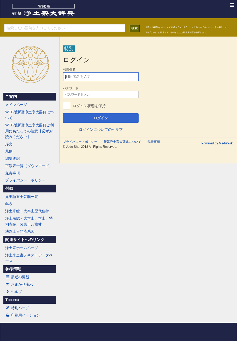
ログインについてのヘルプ (101, 129)
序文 (9, 144)
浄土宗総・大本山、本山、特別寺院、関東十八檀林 (29, 221)
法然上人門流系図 (19, 231)
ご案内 (11, 97)
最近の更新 (17, 277)
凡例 (9, 151)
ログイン (100, 118)
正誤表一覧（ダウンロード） (29, 166)
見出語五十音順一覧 (21, 197)
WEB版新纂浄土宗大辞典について (29, 115)
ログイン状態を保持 (89, 106)
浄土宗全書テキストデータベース (29, 258)
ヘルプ (13, 292)
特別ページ (17, 308)
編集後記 (12, 158)
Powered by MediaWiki (217, 143)
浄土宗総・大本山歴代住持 (27, 211)
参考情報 (13, 269)
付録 (9, 188)
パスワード (71, 88)
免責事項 (12, 173)
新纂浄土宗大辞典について (122, 142)
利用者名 (69, 69)
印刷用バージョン (22, 315)
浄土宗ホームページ (21, 248)
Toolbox (12, 300)
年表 (9, 204)
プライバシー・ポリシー (25, 180)
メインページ (16, 105)
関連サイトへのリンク (24, 240)
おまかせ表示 (19, 284)
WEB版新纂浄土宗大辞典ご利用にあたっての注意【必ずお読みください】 (29, 131)
